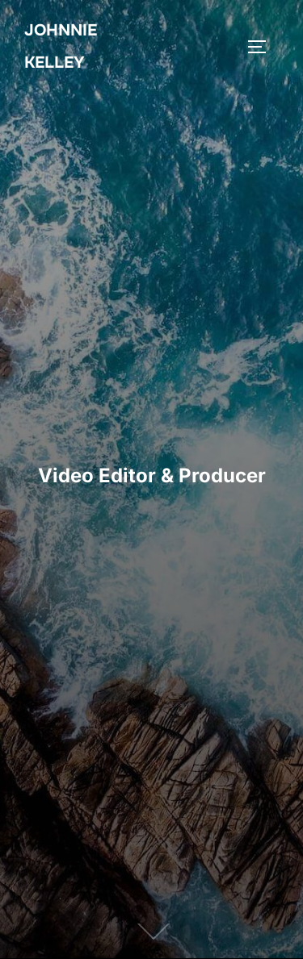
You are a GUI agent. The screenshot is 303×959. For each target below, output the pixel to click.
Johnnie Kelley (60, 46)
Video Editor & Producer (152, 475)
